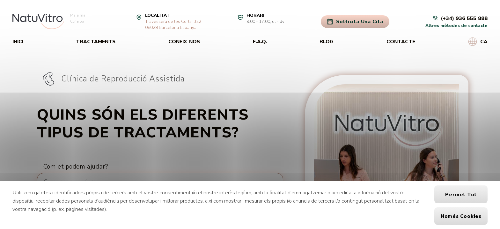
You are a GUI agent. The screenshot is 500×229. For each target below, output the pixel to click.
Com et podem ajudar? (75, 166)
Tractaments (95, 41)
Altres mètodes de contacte (456, 26)
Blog (327, 41)
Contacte (400, 41)
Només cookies (461, 216)
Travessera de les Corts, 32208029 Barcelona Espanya (173, 24)
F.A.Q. (260, 41)
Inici (17, 41)
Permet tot (461, 194)
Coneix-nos (184, 41)
